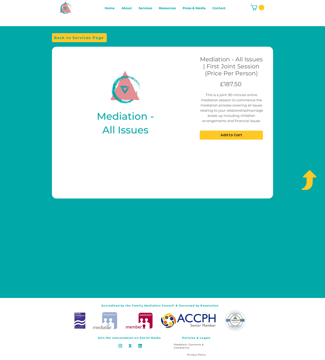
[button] (257, 7)
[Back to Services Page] (79, 37)
